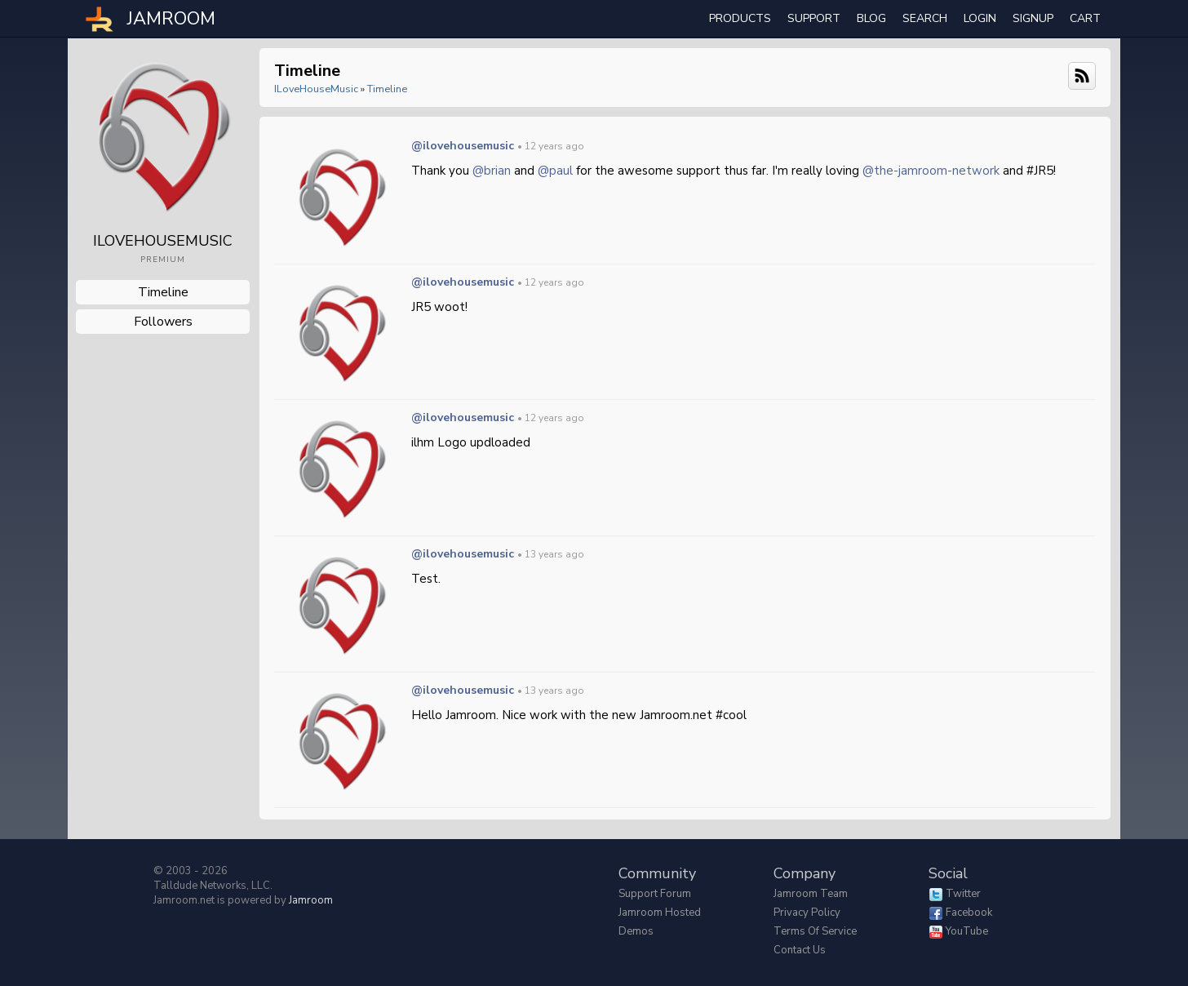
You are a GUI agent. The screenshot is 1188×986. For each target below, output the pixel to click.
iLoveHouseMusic (316, 88)
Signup (1033, 18)
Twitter (963, 893)
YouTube (967, 931)
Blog (871, 18)
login (980, 18)
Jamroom (311, 900)
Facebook (969, 912)
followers (163, 322)
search (924, 18)
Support (813, 18)
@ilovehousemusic (462, 145)
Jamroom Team (811, 893)
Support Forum (654, 893)
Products (740, 18)
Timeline (163, 292)
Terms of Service (815, 931)
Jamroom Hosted (659, 912)
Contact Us (800, 950)
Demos (636, 931)
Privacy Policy (807, 912)
